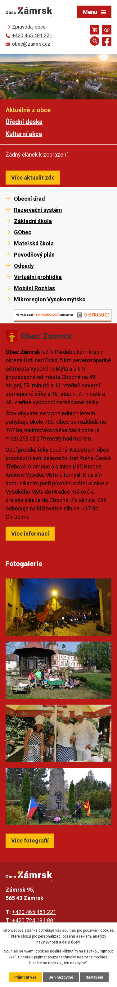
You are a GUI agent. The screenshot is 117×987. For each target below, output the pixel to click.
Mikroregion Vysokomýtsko (50, 299)
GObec (22, 232)
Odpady (24, 266)
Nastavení (94, 977)
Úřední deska (24, 122)
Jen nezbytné (61, 977)
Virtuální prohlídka (38, 277)
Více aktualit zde (33, 177)
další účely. (71, 942)
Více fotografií (30, 840)
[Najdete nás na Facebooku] (106, 42)
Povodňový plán (34, 254)
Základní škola (33, 221)
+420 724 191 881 (34, 920)
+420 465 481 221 (34, 912)
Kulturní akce (24, 134)
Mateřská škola (34, 243)
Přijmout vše (25, 977)
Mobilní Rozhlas (34, 288)
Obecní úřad (29, 198)
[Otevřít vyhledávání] (94, 41)
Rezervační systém (38, 210)
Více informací (30, 533)
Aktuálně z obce (28, 110)
